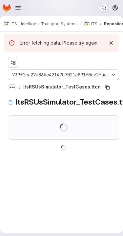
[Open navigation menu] (18, 8)
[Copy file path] (107, 87)
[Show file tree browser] (13, 62)
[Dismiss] (111, 43)
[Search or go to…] (104, 8)
